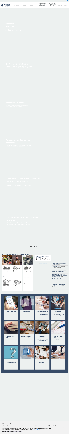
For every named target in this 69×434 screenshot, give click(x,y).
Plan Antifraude (58, 361)
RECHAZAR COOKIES (5, 431)
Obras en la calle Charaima (56, 266)
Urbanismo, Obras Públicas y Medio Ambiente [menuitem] (52, 4)
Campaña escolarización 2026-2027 (57, 278)
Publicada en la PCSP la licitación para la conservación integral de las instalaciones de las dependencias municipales (59, 275)
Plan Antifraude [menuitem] (59, 5)
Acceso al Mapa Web (11, 311)
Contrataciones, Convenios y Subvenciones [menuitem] (43, 4)
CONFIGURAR (12, 431)
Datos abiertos (26, 311)
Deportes (4, 275)
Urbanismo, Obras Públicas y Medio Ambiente (58, 338)
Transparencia (15, 278)
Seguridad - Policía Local (17, 277)
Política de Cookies (36, 429)
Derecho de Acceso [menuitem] (65, 5)
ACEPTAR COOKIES (18, 431)
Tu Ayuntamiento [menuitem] (18, 5)
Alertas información (26, 361)
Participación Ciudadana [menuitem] (26, 5)
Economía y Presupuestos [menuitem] (33, 5)
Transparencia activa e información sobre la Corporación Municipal (42, 313)
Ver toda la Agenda (43, 263)
